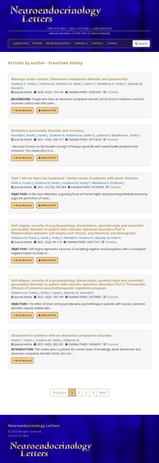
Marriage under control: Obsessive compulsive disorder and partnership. (69, 79)
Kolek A (16, 183)
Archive (37, 43)
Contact (112, 43)
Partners (97, 43)
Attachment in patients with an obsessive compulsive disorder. (61, 335)
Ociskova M (46, 84)
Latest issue (21, 43)
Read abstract (22, 110)
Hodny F (120, 84)
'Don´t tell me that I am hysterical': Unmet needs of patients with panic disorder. (75, 178)
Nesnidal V (18, 135)
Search (141, 43)
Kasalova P (18, 84)
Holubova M (64, 84)
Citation (112, 92)
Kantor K (89, 84)
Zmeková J (117, 183)
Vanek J (77, 84)
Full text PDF (47, 110)
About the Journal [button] (58, 43)
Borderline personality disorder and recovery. (47, 131)
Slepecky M (135, 84)
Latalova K (103, 135)
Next (102, 392)
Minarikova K (105, 84)
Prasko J (32, 84)
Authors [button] (81, 43)
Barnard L (17, 88)
